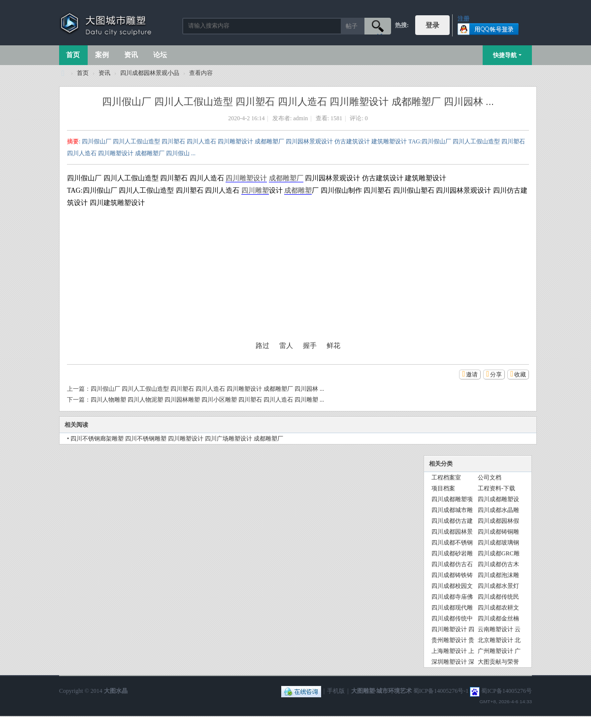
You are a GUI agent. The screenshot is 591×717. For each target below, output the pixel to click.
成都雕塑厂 (286, 178)
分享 (496, 374)
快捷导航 (505, 55)
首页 (73, 55)
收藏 (520, 374)
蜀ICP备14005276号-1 (441, 690)
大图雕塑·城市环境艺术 (381, 690)
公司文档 (489, 477)
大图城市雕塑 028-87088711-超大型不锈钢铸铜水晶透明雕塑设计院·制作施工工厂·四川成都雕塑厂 (63, 73)
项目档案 (443, 488)
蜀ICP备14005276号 (506, 690)
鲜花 (333, 345)
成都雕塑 (298, 190)
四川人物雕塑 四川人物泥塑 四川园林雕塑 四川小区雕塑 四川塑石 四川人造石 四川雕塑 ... (207, 399)
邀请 (472, 374)
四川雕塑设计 (246, 178)
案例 (102, 55)
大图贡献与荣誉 (498, 661)
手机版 (336, 690)
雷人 (286, 345)
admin (300, 118)
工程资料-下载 (496, 488)
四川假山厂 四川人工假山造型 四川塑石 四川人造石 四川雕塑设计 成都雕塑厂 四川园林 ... (207, 388)
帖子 (352, 26)
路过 (262, 345)
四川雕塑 (255, 190)
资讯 (131, 55)
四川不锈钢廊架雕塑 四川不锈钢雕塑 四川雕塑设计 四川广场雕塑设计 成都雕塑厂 (176, 438)
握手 (310, 345)
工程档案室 (446, 477)
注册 (463, 18)
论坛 (160, 55)
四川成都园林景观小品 (149, 72)
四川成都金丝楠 (498, 618)
